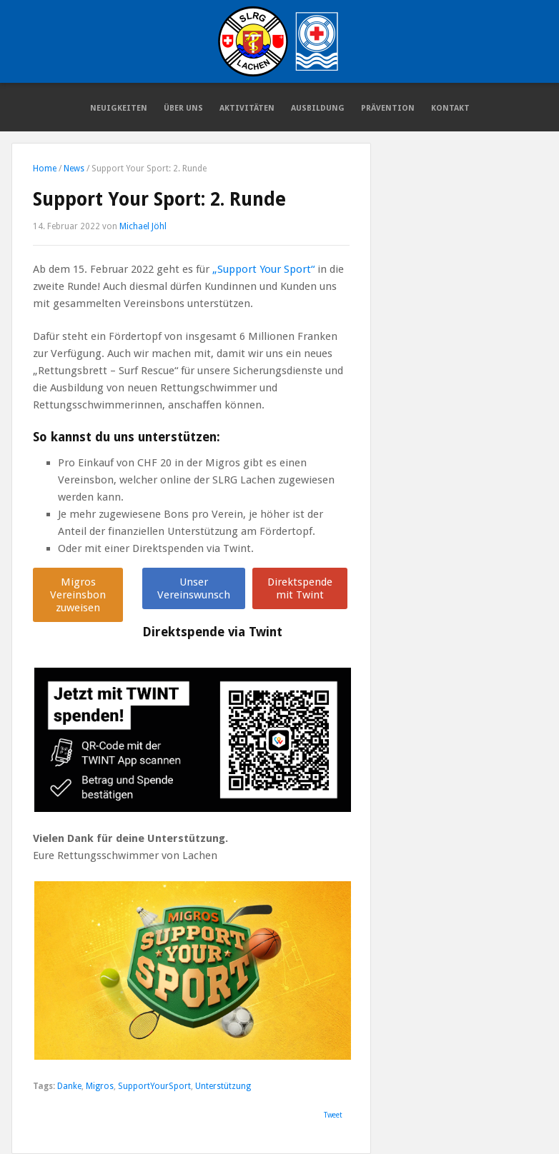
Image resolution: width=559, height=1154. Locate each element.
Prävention (388, 108)
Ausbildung (318, 108)
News (74, 169)
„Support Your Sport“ (263, 269)
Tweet (333, 1115)
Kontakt (450, 108)
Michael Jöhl (143, 226)
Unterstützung (223, 1086)
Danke (69, 1086)
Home (44, 169)
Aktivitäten (246, 108)
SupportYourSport (154, 1086)
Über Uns (183, 108)
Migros (100, 1086)
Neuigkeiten (118, 108)
